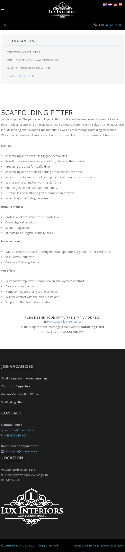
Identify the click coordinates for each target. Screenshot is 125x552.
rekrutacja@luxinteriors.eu (64, 321)
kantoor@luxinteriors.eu (20, 430)
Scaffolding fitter (20, 76)
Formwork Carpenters (23, 52)
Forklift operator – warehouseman (33, 60)
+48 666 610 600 (110, 25)
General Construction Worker (30, 68)
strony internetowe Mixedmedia (105, 545)
